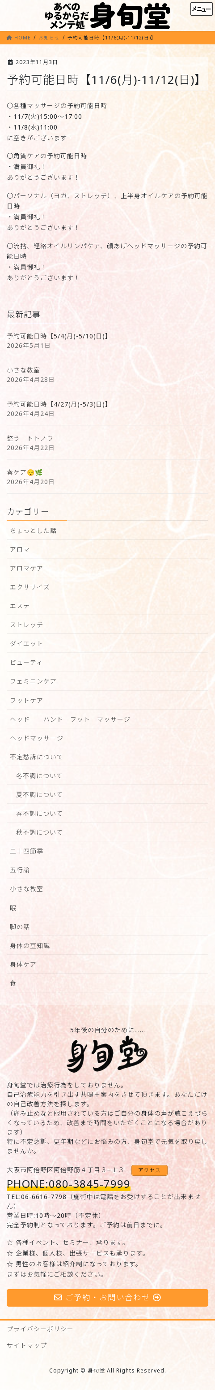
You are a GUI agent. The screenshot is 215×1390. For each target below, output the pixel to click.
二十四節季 (26, 851)
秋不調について (39, 832)
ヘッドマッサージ (36, 738)
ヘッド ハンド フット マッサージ (70, 719)
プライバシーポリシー (40, 1329)
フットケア (26, 700)
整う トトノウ (30, 438)
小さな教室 (23, 370)
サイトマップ (27, 1345)
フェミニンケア (33, 681)
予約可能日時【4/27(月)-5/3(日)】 (59, 404)
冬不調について (39, 775)
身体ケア (23, 964)
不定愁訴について (36, 757)
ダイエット (26, 643)
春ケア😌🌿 (25, 472)
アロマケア (26, 568)
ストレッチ (26, 624)
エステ (20, 606)
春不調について (39, 813)
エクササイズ (30, 587)
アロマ (20, 549)
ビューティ (26, 662)
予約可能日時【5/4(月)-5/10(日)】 (59, 336)
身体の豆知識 (30, 945)
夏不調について (39, 794)
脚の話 (20, 926)
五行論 (20, 870)
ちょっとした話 (33, 530)
